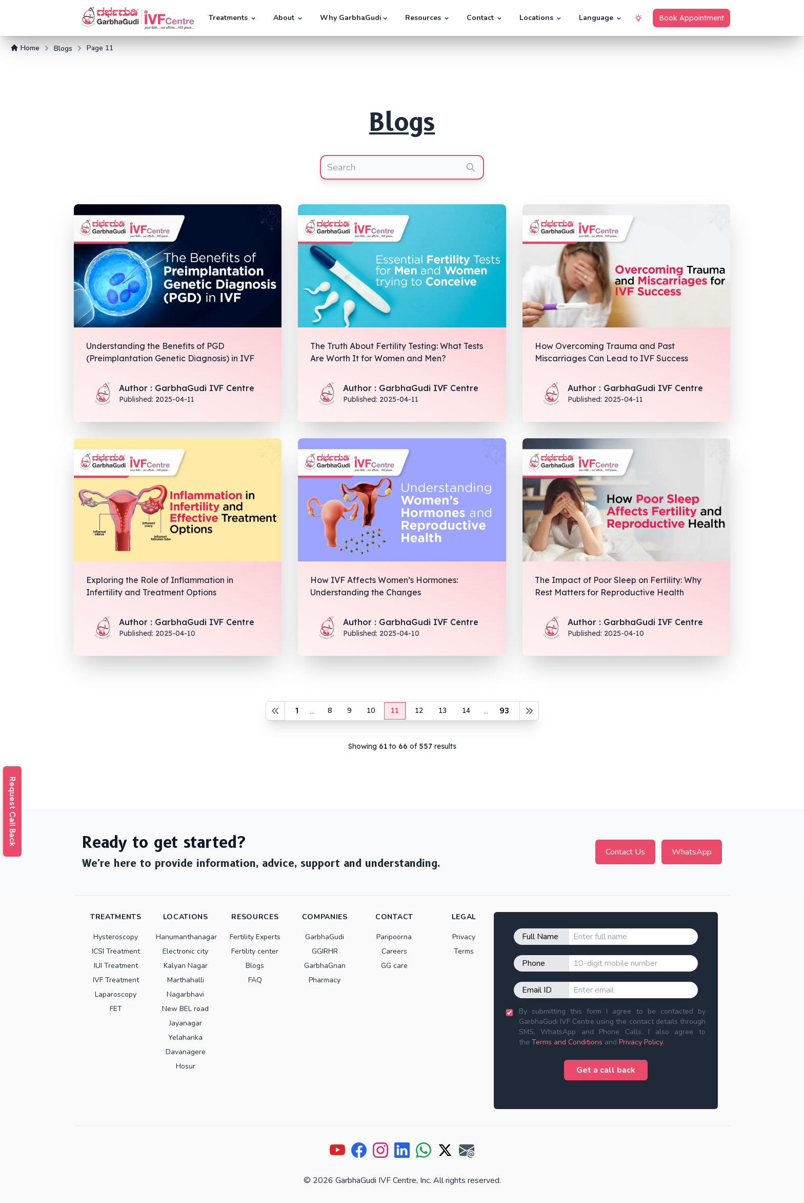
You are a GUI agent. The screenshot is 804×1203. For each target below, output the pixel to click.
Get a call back (605, 1070)
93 (504, 710)
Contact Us (625, 852)
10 (371, 710)
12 (419, 710)
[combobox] (402, 167)
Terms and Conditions (567, 1042)
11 (395, 710)
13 (442, 710)
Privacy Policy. (641, 1042)
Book (691, 18)
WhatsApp (692, 852)
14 (466, 710)
